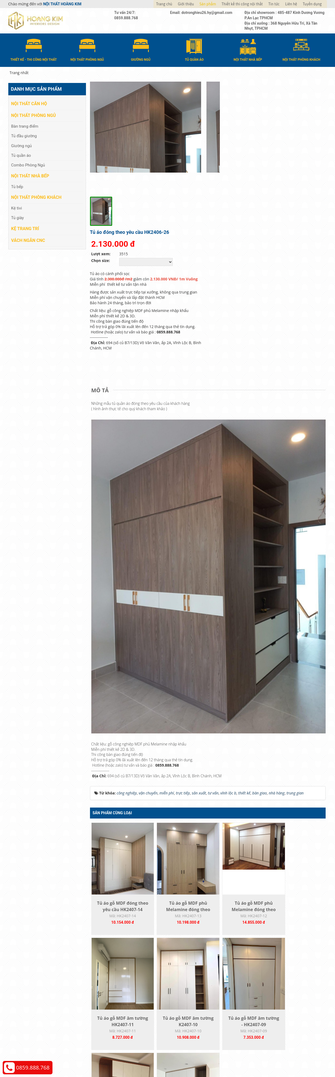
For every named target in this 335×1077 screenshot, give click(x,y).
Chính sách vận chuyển (273, 973)
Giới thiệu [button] (186, 4)
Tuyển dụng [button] (312, 4)
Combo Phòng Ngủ (28, 164)
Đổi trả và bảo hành (190, 981)
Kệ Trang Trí (25, 228)
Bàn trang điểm (25, 125)
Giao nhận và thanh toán (194, 973)
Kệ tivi (16, 207)
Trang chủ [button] (164, 4)
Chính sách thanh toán (273, 965)
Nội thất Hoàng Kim (217, 1029)
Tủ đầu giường (24, 135)
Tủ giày (17, 217)
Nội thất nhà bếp (30, 175)
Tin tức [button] (274, 4)
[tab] (101, 267)
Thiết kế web (244, 1029)
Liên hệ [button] (291, 4)
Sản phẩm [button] (208, 4)
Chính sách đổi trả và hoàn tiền (280, 981)
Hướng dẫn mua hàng (192, 965)
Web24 (259, 1029)
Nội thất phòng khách (36, 197)
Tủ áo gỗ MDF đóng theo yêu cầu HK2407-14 (119, 789)
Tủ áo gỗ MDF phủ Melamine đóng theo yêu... (178, 789)
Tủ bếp (17, 186)
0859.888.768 (33, 1067)
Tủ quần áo (21, 155)
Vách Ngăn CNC (28, 239)
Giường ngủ (21, 145)
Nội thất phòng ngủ (33, 115)
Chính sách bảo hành (271, 989)
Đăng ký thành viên (189, 989)
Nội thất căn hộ (29, 103)
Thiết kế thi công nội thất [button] (242, 4)
